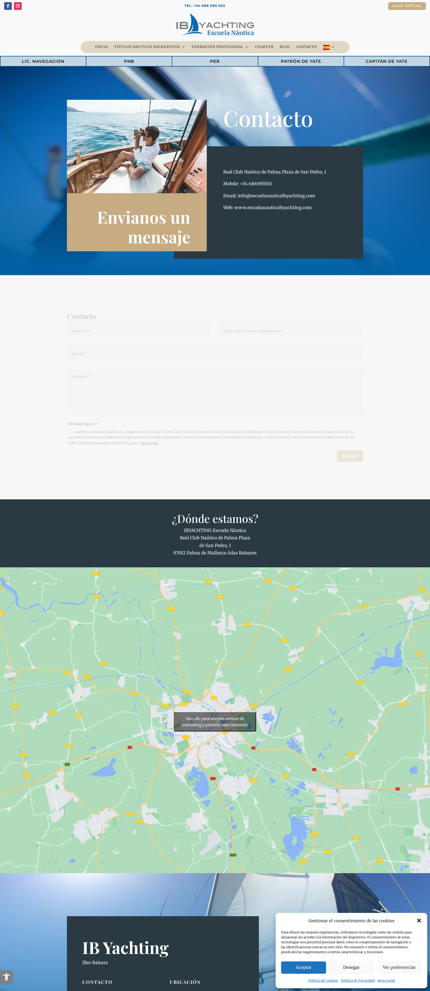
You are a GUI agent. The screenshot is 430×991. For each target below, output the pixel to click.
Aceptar (304, 967)
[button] (6, 976)
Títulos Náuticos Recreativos (147, 47)
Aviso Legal (386, 980)
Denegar (351, 967)
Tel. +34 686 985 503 (205, 6)
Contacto (306, 47)
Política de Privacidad (358, 980)
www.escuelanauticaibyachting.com (273, 207)
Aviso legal (149, 443)
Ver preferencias (399, 967)
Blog (285, 47)
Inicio (101, 47)
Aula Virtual (407, 5)
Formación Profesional (218, 47)
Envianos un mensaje (143, 226)
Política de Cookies (323, 980)
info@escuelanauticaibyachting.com (276, 195)
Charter (264, 47)
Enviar (350, 456)
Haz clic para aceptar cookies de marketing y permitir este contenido (215, 721)
